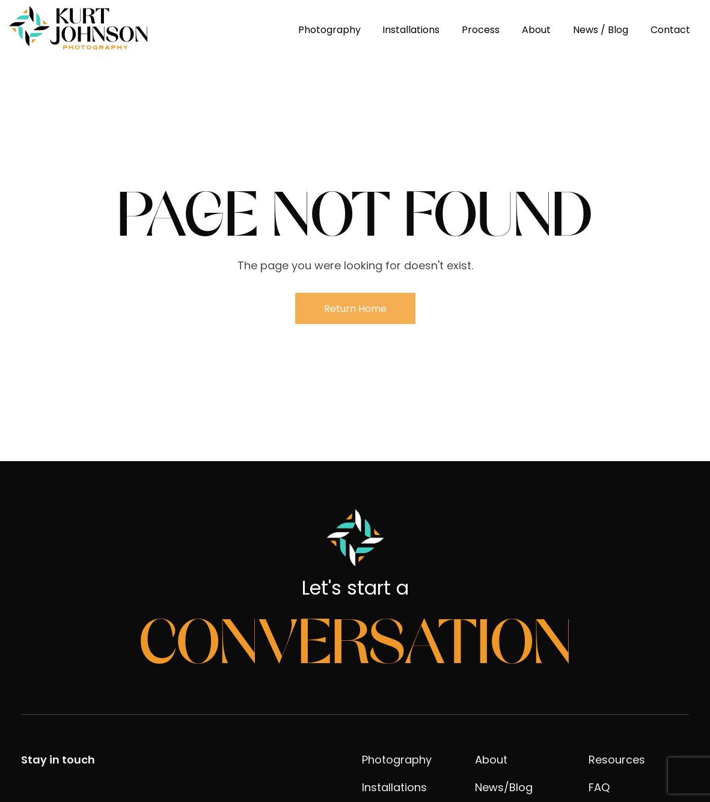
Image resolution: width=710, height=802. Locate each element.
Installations (410, 30)
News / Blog (600, 30)
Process (481, 30)
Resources (617, 759)
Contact (670, 30)
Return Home (355, 309)
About (536, 30)
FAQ (599, 787)
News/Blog (504, 787)
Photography (329, 30)
